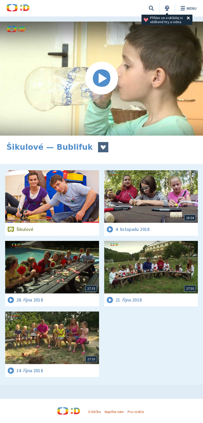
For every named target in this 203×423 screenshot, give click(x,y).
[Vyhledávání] (151, 8)
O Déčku (94, 411)
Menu (188, 8)
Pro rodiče (136, 411)
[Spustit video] (101, 79)
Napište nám (114, 411)
